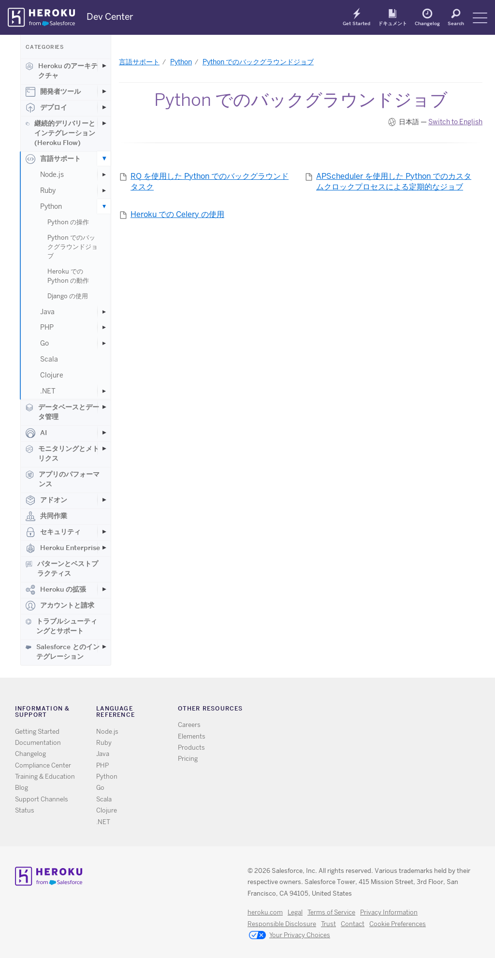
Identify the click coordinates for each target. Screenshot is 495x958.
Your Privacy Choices (289, 936)
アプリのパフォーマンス (63, 479)
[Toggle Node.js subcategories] (104, 174)
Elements (191, 736)
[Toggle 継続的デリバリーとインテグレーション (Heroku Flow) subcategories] (104, 123)
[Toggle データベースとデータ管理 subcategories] (104, 407)
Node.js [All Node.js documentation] (107, 731)
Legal (295, 912)
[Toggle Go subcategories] (104, 343)
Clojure (51, 375)
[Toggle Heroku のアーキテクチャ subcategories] (104, 65)
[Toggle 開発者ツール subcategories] (104, 91)
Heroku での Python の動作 (68, 276)
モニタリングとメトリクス (62, 453)
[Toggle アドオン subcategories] (104, 500)
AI (36, 433)
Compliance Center (43, 765)
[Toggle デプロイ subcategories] (104, 107)
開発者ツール (53, 92)
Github (374, 710)
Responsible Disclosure (282, 924)
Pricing (188, 758)
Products (191, 747)
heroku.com (265, 912)
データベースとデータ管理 (62, 412)
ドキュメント (392, 23)
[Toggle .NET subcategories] (104, 391)
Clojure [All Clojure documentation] (106, 810)
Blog (21, 787)
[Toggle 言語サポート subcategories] (104, 158)
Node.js (52, 174)
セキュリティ (53, 532)
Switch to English (455, 121)
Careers (189, 724)
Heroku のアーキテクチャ (62, 70)
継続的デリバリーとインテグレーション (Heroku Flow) (60, 133)
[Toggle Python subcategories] (104, 206)
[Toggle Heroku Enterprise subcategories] (104, 547)
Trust (328, 924)
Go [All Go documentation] (100, 787)
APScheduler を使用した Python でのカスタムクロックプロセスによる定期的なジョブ (393, 181)
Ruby (48, 190)
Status (24, 810)
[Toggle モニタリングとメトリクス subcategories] (104, 448)
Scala (49, 359)
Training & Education (45, 776)
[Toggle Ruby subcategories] (104, 190)
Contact (352, 924)
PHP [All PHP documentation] (102, 765)
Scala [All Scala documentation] (104, 799)
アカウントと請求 (60, 605)
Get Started (356, 23)
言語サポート (53, 159)
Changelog (427, 23)
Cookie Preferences (397, 924)
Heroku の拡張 (56, 590)
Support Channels (41, 799)
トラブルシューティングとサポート (61, 626)
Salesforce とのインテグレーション (63, 651)
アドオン (46, 500)
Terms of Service (331, 912)
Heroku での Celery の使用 (177, 214)
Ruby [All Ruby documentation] (104, 742)
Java (47, 311)
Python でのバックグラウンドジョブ (72, 246)
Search (456, 23)
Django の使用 (67, 296)
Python (51, 206)
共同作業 (46, 516)
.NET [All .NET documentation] (103, 822)
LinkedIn (388, 710)
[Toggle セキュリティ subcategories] (104, 531)
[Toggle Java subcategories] (104, 312)
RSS (346, 710)
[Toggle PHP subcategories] (104, 327)
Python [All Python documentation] (106, 776)
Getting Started (37, 731)
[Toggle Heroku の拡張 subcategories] (104, 589)
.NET (48, 391)
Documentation (38, 742)
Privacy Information (389, 912)
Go (44, 343)
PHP (47, 327)
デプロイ (46, 108)
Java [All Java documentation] (102, 753)
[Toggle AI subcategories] (104, 432)
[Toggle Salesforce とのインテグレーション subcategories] (104, 646)
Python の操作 (68, 222)
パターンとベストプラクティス (62, 568)
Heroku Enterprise (63, 548)
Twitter (360, 710)
